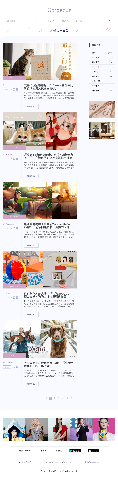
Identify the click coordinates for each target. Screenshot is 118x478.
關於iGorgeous (24, 451)
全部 (94, 52)
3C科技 (95, 71)
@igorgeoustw (93, 462)
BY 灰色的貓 (8, 154)
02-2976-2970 (26, 462)
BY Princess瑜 (9, 224)
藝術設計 (95, 76)
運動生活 (95, 90)
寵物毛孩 (95, 67)
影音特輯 (51, 21)
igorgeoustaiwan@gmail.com (60, 462)
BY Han (6, 85)
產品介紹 (78, 21)
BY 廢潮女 (8, 293)
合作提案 (43, 451)
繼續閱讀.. (31, 106)
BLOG (38, 21)
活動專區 (65, 21)
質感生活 (95, 62)
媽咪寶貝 (95, 57)
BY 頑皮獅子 (8, 363)
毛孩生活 (95, 86)
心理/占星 (96, 81)
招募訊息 (59, 451)
